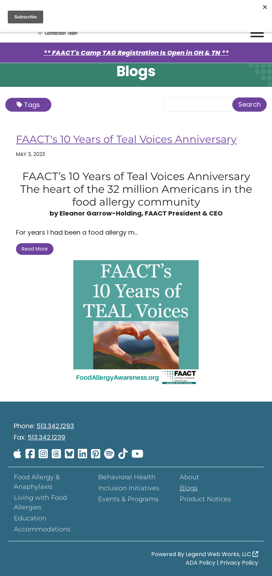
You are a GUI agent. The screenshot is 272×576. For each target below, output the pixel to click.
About (189, 477)
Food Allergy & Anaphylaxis (37, 482)
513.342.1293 (55, 425)
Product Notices (205, 499)
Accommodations (42, 529)
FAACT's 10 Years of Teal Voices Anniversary (129, 139)
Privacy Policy (239, 563)
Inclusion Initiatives (128, 488)
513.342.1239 (46, 437)
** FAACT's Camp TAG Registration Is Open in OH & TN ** (136, 52)
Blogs (189, 488)
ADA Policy (200, 563)
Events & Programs (128, 499)
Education (30, 518)
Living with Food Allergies (40, 502)
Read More (35, 248)
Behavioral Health (126, 477)
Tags (28, 104)
